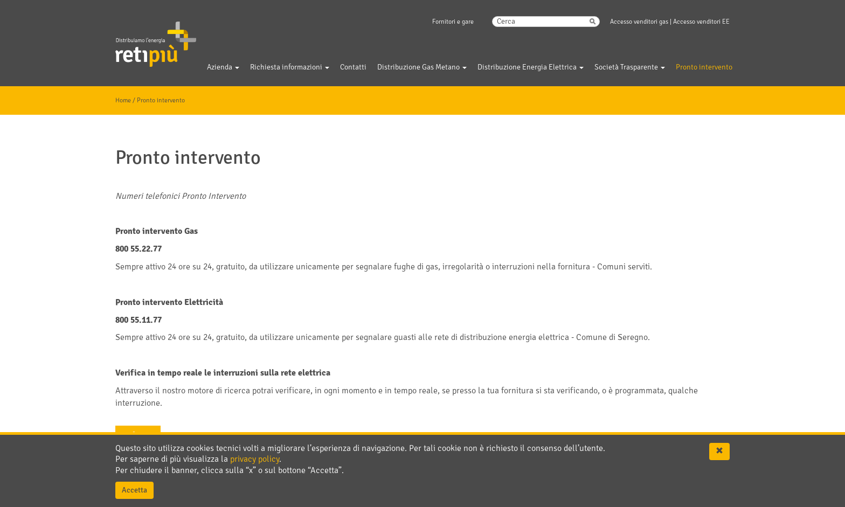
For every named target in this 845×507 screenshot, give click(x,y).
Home (123, 100)
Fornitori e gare (453, 22)
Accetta (134, 490)
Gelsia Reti (141, 37)
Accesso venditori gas (639, 22)
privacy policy (254, 459)
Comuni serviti (623, 266)
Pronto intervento (161, 100)
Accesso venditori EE (701, 22)
